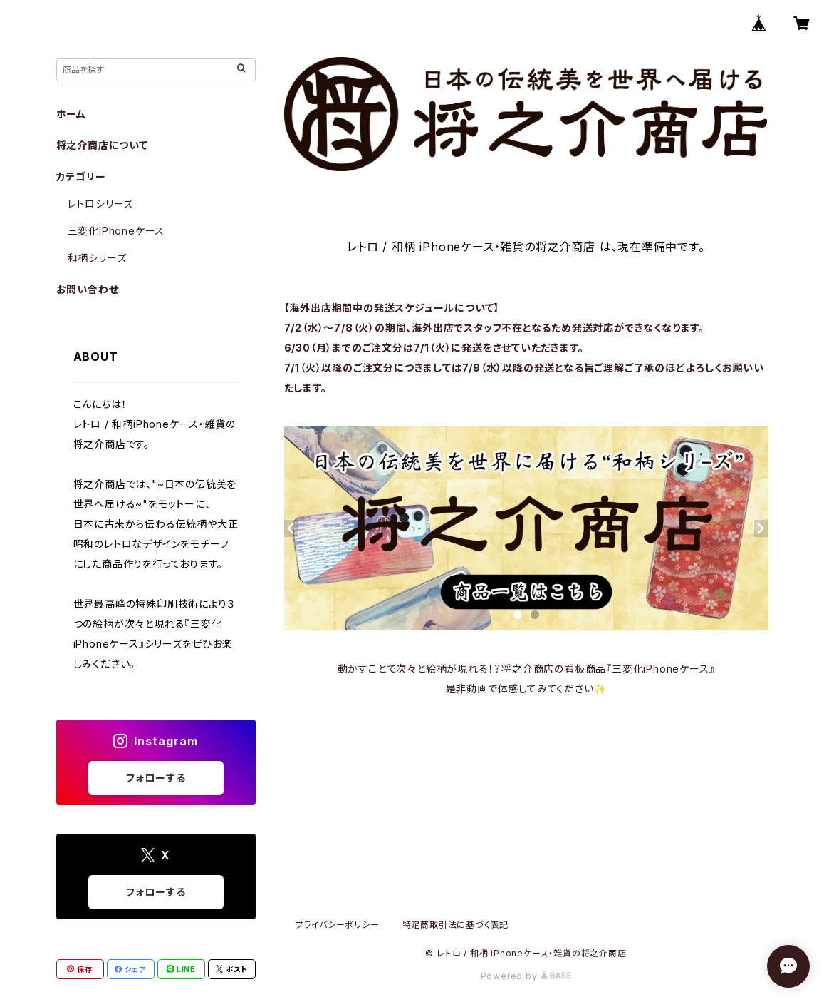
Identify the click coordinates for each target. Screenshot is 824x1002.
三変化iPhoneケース (116, 231)
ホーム (71, 114)
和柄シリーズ (97, 258)
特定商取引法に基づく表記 (455, 924)
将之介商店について (102, 145)
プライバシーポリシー (338, 924)
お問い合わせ (87, 289)
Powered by (526, 976)
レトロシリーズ (101, 204)
